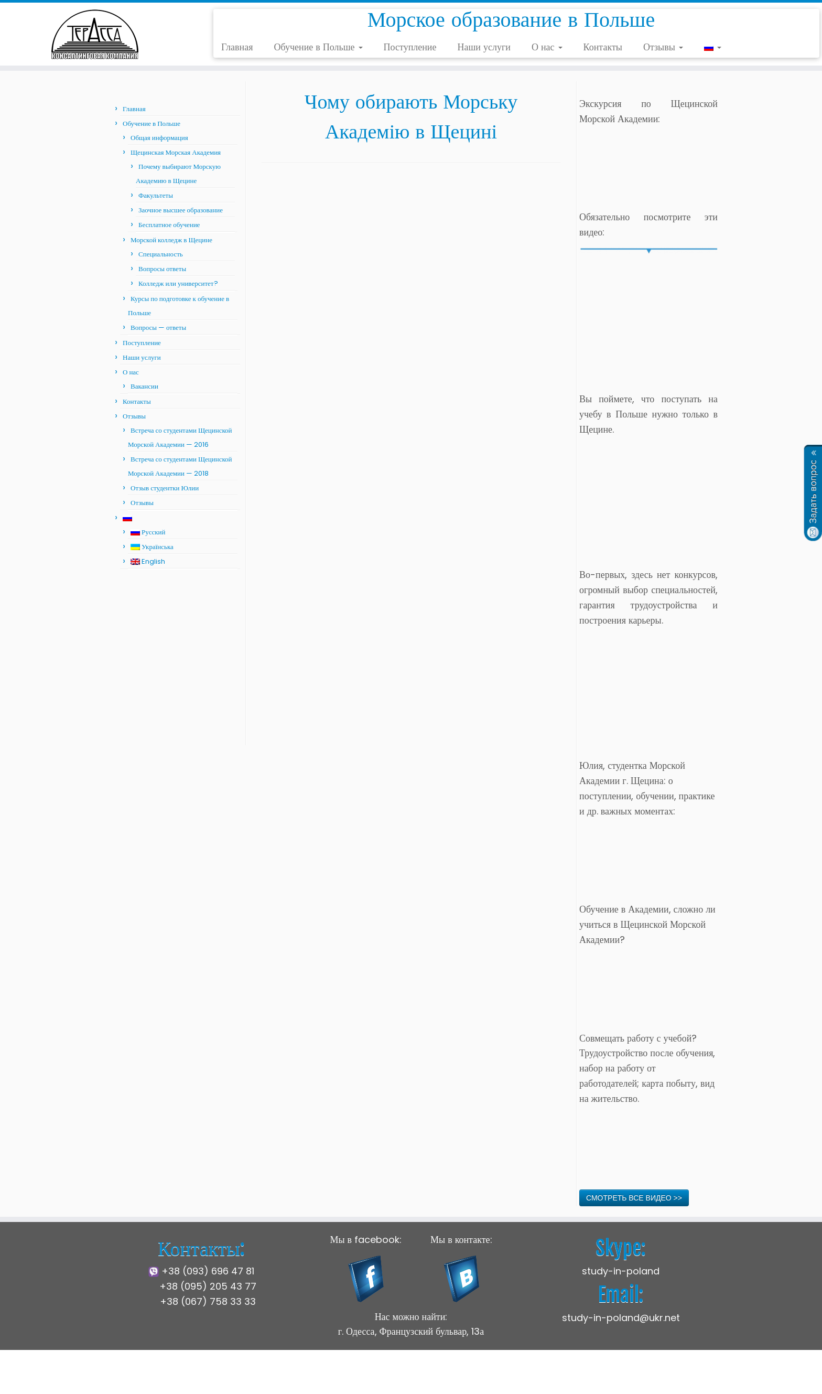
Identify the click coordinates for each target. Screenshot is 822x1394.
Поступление (410, 46)
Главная (237, 46)
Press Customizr (495, 1378)
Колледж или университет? (178, 283)
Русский (148, 532)
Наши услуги (484, 46)
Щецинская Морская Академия (176, 152)
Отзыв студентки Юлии (165, 488)
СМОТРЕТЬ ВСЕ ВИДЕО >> (634, 1198)
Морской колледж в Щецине (171, 240)
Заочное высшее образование (180, 210)
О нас (547, 46)
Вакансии (144, 386)
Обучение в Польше (318, 46)
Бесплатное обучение (169, 225)
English (148, 561)
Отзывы (663, 46)
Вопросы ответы (162, 269)
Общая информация (159, 138)
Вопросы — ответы (158, 328)
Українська (152, 547)
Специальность (160, 254)
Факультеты (155, 195)
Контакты (602, 46)
